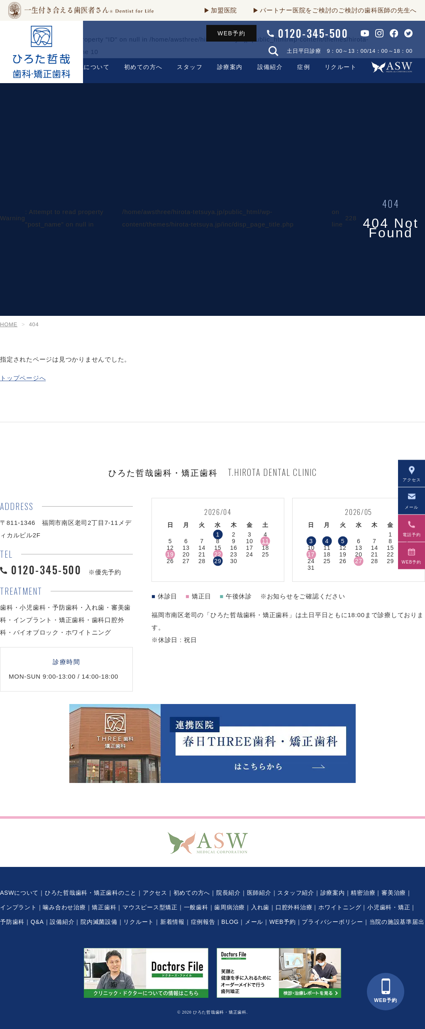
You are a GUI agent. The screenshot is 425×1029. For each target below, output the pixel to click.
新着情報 (172, 921)
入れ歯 (260, 907)
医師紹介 (259, 892)
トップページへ (23, 378)
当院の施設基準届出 (397, 921)
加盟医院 (224, 10)
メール (254, 921)
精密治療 (363, 892)
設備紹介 (270, 67)
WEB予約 (231, 33)
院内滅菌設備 (99, 921)
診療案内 (230, 67)
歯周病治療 (229, 907)
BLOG (230, 921)
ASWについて (19, 892)
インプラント (18, 907)
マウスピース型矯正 (150, 907)
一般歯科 (196, 907)
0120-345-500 (313, 33)
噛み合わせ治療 (64, 907)
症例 (303, 67)
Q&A (37, 921)
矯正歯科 (104, 907)
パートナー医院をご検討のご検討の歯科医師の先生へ (338, 10)
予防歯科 (12, 921)
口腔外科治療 (294, 907)
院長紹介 (228, 892)
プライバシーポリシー (332, 921)
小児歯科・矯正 (388, 907)
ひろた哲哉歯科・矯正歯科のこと (91, 892)
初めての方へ (191, 892)
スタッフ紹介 (295, 892)
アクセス (155, 892)
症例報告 (203, 921)
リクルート (341, 67)
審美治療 (393, 892)
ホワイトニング (339, 907)
